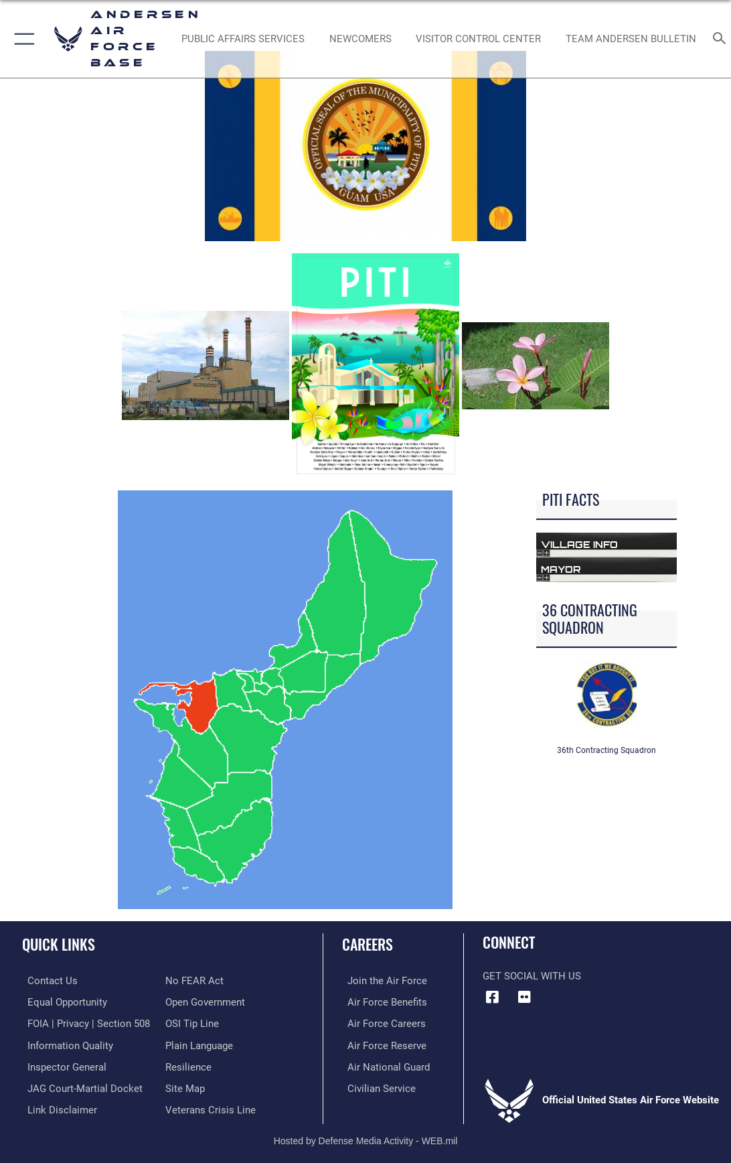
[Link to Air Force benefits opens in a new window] (382, 1001)
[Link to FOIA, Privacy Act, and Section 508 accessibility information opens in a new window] (83, 1022)
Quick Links (58, 944)
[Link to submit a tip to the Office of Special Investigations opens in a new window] (192, 1022)
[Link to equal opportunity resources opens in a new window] (62, 1001)
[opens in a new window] (242, 39)
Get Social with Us (532, 976)
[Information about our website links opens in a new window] (57, 1105)
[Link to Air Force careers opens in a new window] (381, 1022)
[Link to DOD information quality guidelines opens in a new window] (65, 1042)
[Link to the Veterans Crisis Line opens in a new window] (210, 1105)
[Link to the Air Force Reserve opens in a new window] (381, 1042)
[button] (22, 39)
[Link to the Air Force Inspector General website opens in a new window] (61, 1063)
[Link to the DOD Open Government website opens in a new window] (205, 1001)
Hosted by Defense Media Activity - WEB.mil (366, 1135)
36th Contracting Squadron (606, 750)
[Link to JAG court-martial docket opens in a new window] (79, 1084)
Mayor (561, 569)
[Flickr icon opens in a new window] (525, 997)
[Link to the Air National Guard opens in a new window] (383, 1063)
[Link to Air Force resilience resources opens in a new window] (188, 1063)
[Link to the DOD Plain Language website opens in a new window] (199, 1042)
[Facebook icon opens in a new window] (493, 997)
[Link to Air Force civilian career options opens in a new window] (376, 1084)
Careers (367, 944)
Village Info (579, 544)
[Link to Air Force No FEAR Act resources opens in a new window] (194, 980)
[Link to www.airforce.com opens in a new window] (382, 980)
